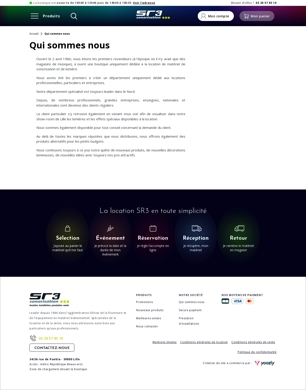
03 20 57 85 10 (51, 338)
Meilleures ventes (148, 318)
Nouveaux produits (150, 310)
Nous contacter (147, 326)
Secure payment (190, 310)
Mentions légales (165, 342)
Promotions (144, 302)
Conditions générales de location (204, 342)
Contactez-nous (51, 348)
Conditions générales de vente (253, 342)
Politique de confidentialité (257, 352)
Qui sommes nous (191, 302)
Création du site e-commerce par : (240, 363)
